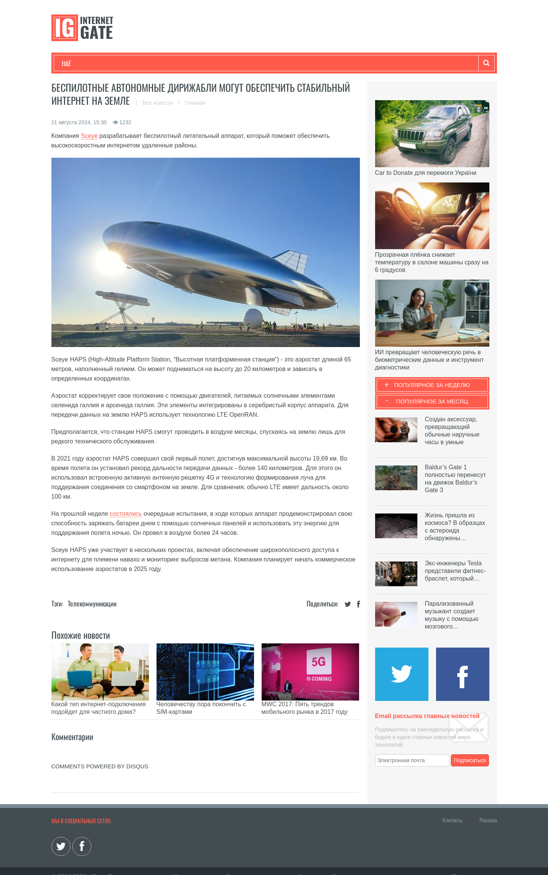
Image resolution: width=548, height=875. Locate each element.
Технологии (76, 63)
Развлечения (116, 63)
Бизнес (156, 63)
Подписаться (470, 760)
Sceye (89, 136)
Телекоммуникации (92, 603)
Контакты (452, 808)
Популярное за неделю (432, 385)
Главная (195, 103)
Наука (186, 63)
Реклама (488, 808)
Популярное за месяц (432, 401)
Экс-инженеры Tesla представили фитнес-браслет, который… (455, 571)
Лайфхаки (221, 63)
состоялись (126, 513)
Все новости (158, 103)
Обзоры (257, 63)
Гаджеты (292, 63)
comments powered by (100, 755)
